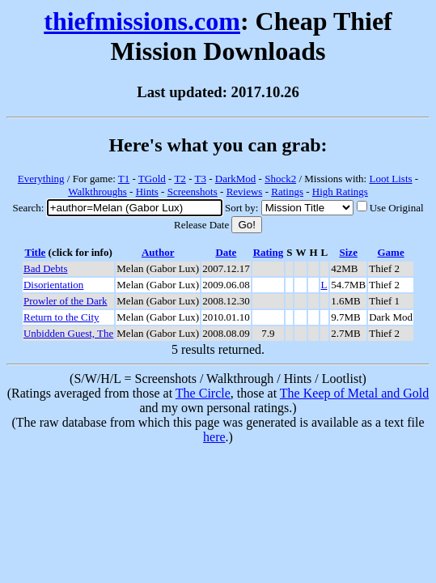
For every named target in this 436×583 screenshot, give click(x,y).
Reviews (244, 191)
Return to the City (61, 317)
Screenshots (192, 191)
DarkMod (235, 178)
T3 (199, 178)
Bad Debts (45, 268)
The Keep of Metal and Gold (354, 393)
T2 (179, 178)
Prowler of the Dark (65, 301)
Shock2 (280, 178)
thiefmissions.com (142, 21)
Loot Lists (390, 178)
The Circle (203, 393)
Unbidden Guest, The (68, 333)
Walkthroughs (97, 191)
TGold (152, 178)
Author (158, 252)
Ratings (287, 191)
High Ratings (340, 191)
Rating (268, 252)
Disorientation (53, 285)
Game (390, 252)
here (214, 437)
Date (225, 252)
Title (35, 252)
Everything (41, 178)
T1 (123, 178)
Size (349, 252)
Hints (147, 191)
